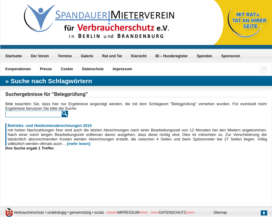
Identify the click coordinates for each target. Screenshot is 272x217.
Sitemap (220, 212)
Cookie (67, 69)
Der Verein (40, 56)
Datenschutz (93, 69)
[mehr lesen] (78, 143)
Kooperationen (18, 69)
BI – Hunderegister (172, 56)
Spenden (204, 56)
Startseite (13, 56)
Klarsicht (138, 56)
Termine (65, 56)
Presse (46, 69)
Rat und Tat (112, 56)
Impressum (122, 69)
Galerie (87, 56)
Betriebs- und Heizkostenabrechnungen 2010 (50, 125)
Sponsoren (230, 56)
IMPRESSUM (128, 212)
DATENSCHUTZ (172, 212)
